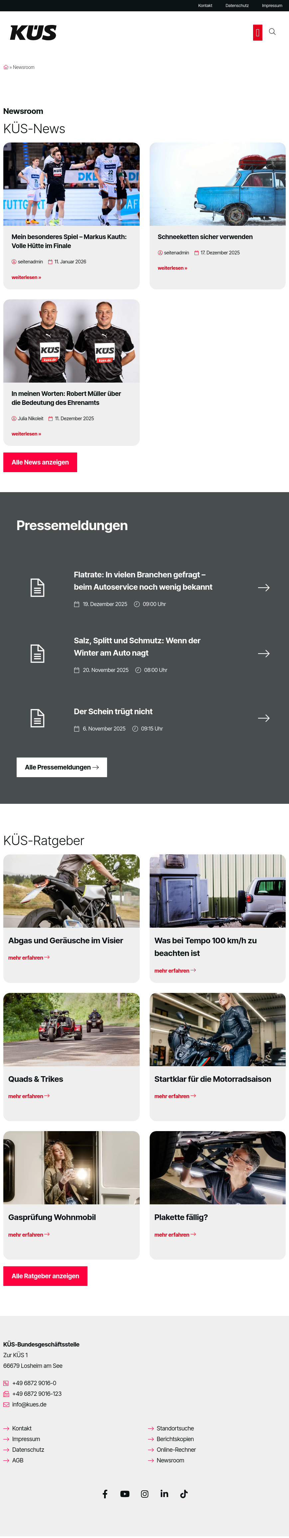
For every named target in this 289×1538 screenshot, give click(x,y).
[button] (257, 33)
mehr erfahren (29, 959)
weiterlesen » (26, 277)
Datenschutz (237, 5)
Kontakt (205, 5)
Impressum (272, 5)
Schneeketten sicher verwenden (205, 237)
